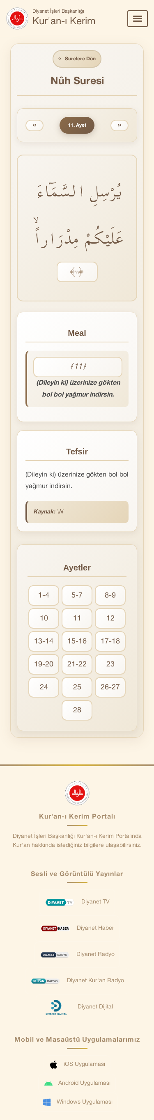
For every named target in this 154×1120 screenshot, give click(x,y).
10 (44, 618)
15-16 (77, 641)
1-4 (43, 595)
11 (77, 618)
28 (77, 710)
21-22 (77, 664)
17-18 (110, 641)
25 (77, 687)
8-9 (110, 595)
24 (44, 687)
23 (110, 664)
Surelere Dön (77, 59)
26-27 (110, 687)
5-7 (77, 595)
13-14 (43, 641)
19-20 (43, 664)
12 (110, 618)
